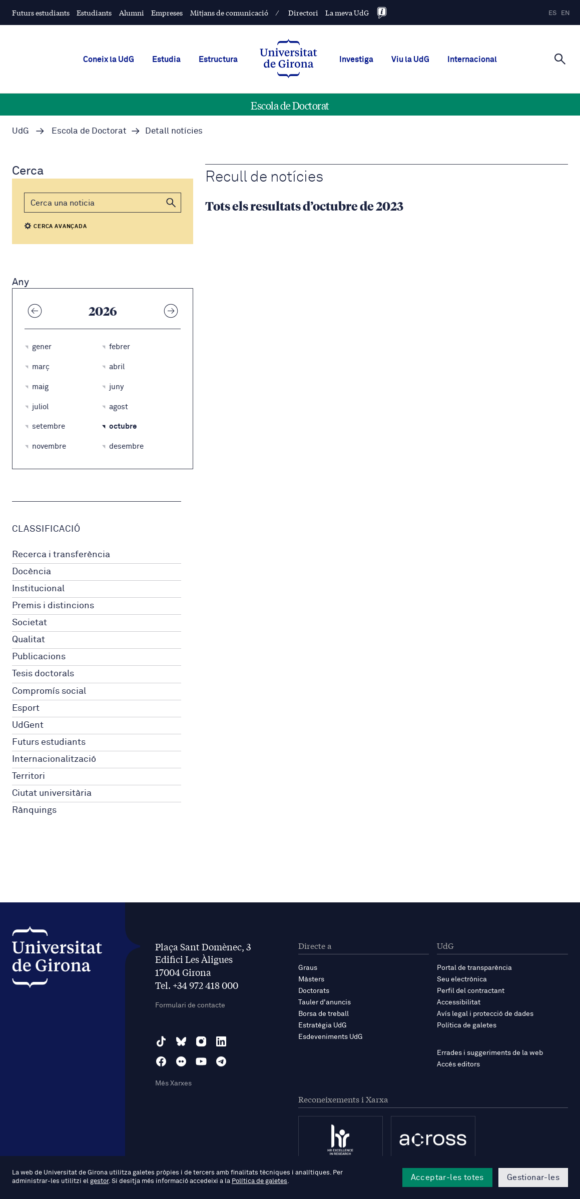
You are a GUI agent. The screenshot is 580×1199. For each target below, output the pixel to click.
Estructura (218, 60)
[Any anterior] (35, 311)
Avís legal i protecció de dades (485, 1013)
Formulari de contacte (190, 1005)
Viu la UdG (410, 60)
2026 (103, 311)
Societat (29, 622)
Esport (26, 708)
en (565, 13)
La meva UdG (347, 12)
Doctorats (313, 990)
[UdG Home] (288, 59)
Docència (31, 571)
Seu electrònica (462, 979)
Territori (28, 776)
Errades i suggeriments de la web (490, 1052)
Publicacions (39, 656)
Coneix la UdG (108, 60)
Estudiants (94, 12)
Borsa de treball (323, 1013)
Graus (307, 967)
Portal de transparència (474, 967)
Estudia (166, 60)
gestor (99, 1181)
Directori (303, 12)
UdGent (28, 725)
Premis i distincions (53, 605)
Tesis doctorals (43, 673)
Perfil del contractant (470, 990)
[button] (171, 203)
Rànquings (34, 810)
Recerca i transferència (61, 554)
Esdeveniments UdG (330, 1036)
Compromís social (49, 691)
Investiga (356, 60)
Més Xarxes (173, 1083)
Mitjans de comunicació (229, 12)
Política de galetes (466, 1025)
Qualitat (28, 639)
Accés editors (458, 1064)
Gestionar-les (533, 1177)
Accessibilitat (458, 1002)
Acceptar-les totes (447, 1177)
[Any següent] (171, 311)
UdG (20, 131)
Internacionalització (54, 759)
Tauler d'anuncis (324, 1002)
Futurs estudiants (41, 12)
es (552, 13)
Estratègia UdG (322, 1025)
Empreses (167, 12)
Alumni (131, 12)
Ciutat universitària (52, 793)
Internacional (472, 60)
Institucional (38, 588)
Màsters (311, 979)
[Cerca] (560, 59)
